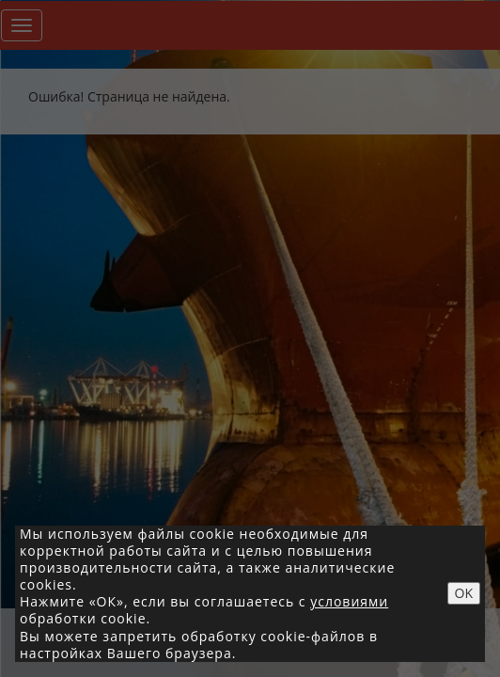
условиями (349, 601)
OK (464, 593)
